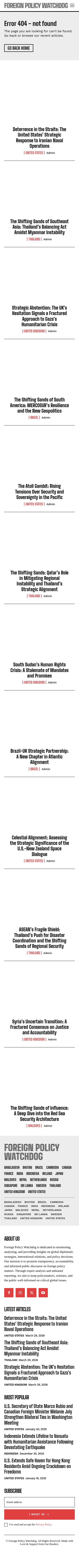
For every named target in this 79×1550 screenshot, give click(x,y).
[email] (39, 1502)
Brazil (34, 417)
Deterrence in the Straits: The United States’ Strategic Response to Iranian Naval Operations (39, 137)
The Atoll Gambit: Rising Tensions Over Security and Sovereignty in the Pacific (39, 491)
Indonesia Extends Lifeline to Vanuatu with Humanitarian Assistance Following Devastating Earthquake (38, 1441)
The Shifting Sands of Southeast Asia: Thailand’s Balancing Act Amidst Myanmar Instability (39, 227)
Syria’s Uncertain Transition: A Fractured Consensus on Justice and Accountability (39, 1027)
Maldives (34, 1125)
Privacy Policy (43, 1524)
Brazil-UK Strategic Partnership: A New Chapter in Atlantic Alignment (39, 756)
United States (34, 152)
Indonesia (11, 1453)
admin (50, 152)
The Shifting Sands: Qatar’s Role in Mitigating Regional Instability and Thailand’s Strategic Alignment (39, 581)
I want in (39, 1514)
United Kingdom (34, 331)
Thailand (34, 239)
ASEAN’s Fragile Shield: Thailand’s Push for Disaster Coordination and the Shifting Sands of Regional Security (39, 938)
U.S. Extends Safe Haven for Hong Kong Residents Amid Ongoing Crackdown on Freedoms (37, 1466)
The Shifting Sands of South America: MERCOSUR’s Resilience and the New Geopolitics (39, 405)
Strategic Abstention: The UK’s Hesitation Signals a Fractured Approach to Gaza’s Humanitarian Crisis (39, 316)
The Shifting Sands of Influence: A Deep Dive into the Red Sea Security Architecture (40, 1113)
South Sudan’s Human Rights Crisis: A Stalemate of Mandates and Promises (40, 670)
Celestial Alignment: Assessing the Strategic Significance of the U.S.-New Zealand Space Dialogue (39, 846)
